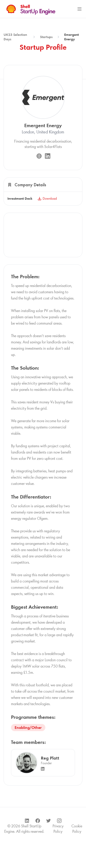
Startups (46, 37)
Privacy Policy (58, 829)
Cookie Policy (76, 829)
